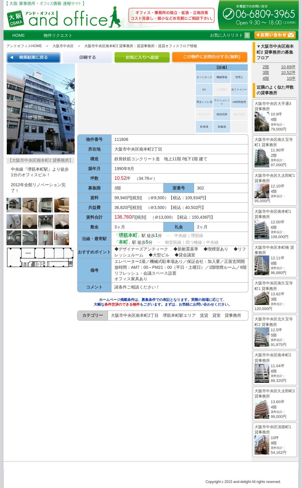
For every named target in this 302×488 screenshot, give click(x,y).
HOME (18, 35)
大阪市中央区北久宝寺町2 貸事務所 (275, 332)
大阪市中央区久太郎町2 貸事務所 (275, 404)
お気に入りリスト (230, 35)
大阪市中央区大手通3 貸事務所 (275, 116)
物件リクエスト (58, 35)
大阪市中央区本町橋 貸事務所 (275, 260)
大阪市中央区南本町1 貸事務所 (275, 224)
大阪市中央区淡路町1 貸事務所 (275, 440)
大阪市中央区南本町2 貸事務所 (275, 368)
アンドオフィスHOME (24, 46)
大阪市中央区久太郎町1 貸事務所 (275, 188)
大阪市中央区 (63, 46)
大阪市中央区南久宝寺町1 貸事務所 (275, 152)
